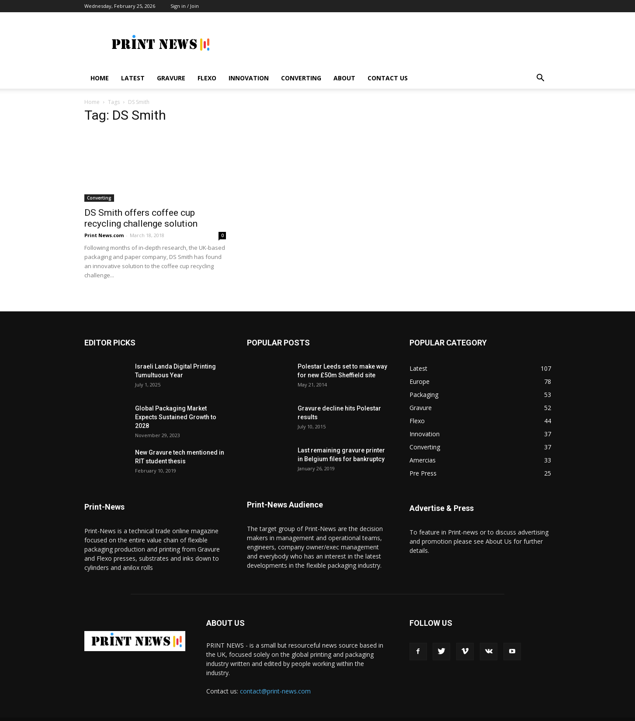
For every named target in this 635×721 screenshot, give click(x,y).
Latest (133, 78)
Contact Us (388, 78)
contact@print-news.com (275, 679)
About (344, 78)
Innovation (249, 78)
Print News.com (104, 223)
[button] (540, 79)
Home (99, 78)
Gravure (171, 78)
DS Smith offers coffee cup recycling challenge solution (141, 206)
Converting (301, 78)
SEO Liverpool (315, 713)
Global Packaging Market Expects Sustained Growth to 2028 (175, 405)
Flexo (207, 78)
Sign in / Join (184, 6)
